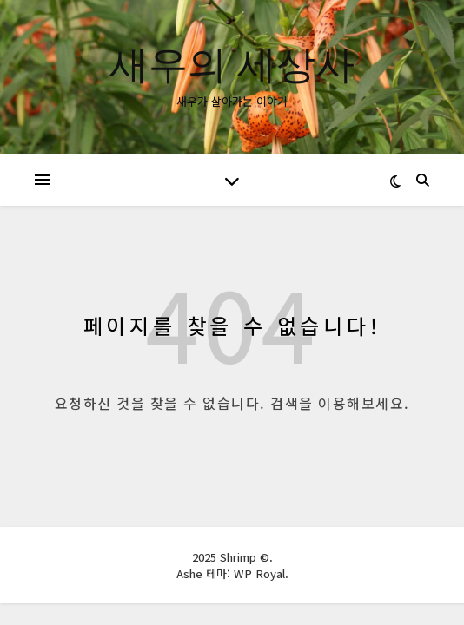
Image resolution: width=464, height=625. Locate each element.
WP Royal (259, 573)
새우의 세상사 (232, 62)
